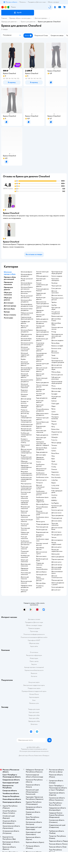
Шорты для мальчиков (24, 560)
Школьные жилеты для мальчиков (27, 344)
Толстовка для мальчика (25, 529)
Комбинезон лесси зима (42, 518)
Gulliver (54, 401)
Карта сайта (34, 646)
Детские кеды (56, 391)
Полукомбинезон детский (42, 507)
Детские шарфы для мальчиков (56, 568)
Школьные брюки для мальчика (27, 288)
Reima (53, 409)
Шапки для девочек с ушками (57, 583)
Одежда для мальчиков (24, 569)
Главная (4, 18)
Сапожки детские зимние (57, 328)
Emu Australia (55, 477)
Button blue (55, 429)
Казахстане (37, 755)
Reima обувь (55, 343)
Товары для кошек (34, 709)
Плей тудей (55, 403)
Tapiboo (54, 302)
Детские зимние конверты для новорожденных (26, 451)
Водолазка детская (42, 532)
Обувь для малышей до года (26, 462)
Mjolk (53, 461)
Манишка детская (57, 580)
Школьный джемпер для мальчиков (25, 385)
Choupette (54, 414)
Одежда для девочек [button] (8, 288)
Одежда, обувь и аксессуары (20, 18)
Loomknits (54, 435)
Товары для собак (34, 715)
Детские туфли (41, 455)
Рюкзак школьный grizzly (27, 279)
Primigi (53, 332)
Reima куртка (40, 521)
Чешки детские (56, 286)
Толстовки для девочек (40, 279)
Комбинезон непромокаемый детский (41, 493)
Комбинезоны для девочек (42, 339)
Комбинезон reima (42, 477)
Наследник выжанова (55, 417)
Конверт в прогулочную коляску (25, 440)
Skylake (23, 359)
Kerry (53, 426)
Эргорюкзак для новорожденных (26, 429)
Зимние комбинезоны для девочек (42, 284)
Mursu (53, 386)
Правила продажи (34, 628)
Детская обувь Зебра (56, 324)
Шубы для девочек (42, 319)
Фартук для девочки (24, 326)
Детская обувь (41, 583)
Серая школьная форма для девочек (27, 318)
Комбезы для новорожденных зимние (26, 434)
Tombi (53, 355)
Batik (53, 459)
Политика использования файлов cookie (34, 637)
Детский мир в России (26, 755)
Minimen (54, 464)
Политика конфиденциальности (34, 634)
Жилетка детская (41, 529)
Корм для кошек (34, 712)
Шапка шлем (55, 554)
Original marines (56, 432)
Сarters (53, 451)
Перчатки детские (57, 559)
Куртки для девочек (39, 405)
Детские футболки (42, 504)
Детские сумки (56, 562)
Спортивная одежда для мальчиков (25, 502)
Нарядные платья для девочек (26, 586)
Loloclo (53, 448)
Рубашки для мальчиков (25, 533)
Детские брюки (41, 572)
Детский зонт (55, 590)
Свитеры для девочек (40, 326)
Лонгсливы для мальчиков (26, 573)
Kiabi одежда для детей (56, 491)
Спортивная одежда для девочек (40, 344)
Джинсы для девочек (40, 374)
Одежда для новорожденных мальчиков (26, 467)
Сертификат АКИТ (34, 640)
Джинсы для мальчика (25, 578)
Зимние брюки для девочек (42, 423)
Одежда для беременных (40, 458)
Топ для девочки (56, 535)
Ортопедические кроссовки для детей (57, 336)
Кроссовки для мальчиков (41, 431)
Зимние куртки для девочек (42, 364)
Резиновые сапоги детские (57, 299)
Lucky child (55, 485)
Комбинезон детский (40, 465)
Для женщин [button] (8, 303)
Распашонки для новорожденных (26, 421)
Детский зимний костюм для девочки (41, 369)
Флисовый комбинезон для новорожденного (26, 473)
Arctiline (54, 495)
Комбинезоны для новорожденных (27, 425)
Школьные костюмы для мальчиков (25, 349)
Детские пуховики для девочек (42, 335)
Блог (34, 700)
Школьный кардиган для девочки (25, 354)
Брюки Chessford (11, 213)
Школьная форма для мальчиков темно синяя (26, 369)
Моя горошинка (26, 484)
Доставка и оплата (34, 619)
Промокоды (34, 631)
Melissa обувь (55, 372)
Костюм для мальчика (25, 525)
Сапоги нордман (56, 276)
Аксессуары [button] (8, 318)
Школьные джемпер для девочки (25, 363)
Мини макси (55, 475)
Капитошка (55, 488)
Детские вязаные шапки (57, 572)
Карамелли (55, 472)
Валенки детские (57, 316)
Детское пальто (41, 556)
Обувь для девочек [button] (8, 299)
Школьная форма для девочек (26, 275)
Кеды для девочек (42, 452)
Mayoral (54, 424)
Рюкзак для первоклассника (56, 550)
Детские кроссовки (55, 292)
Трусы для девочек (57, 515)
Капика (53, 421)
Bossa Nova (55, 453)
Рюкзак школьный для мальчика (27, 296)
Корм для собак (34, 718)
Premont (54, 469)
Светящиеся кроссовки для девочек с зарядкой (42, 443)
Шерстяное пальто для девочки (42, 414)
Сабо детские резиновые (55, 378)
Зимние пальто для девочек (42, 272)
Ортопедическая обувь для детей (56, 272)
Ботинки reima (56, 348)
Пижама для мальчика (25, 552)
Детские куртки (41, 480)
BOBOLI (54, 500)
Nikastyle (54, 437)
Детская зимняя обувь (56, 368)
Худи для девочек (42, 398)
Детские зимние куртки (41, 553)
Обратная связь (34, 643)
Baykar (53, 483)
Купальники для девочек (56, 506)
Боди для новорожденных (26, 417)
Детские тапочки (57, 295)
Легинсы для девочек (40, 315)
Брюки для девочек (28, 22)
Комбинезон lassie (42, 497)
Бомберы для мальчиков (25, 556)
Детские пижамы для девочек (41, 322)
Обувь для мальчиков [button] (8, 293)
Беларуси (46, 755)
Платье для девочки (24, 590)
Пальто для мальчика (24, 548)
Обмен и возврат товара (34, 625)
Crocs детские (56, 288)
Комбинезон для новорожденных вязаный (26, 479)
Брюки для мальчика (24, 512)
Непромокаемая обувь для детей (56, 382)
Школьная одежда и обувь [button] (9, 273)
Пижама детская (56, 518)
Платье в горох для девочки (42, 418)
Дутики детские (56, 365)
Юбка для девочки (42, 276)
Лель (53, 456)
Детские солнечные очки (56, 576)
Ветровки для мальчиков (25, 507)
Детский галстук (56, 565)
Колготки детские (57, 510)
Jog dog (53, 305)
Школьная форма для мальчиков (26, 284)
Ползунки (39, 483)
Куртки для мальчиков (24, 497)
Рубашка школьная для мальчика (27, 314)
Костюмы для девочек (40, 394)
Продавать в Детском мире (34, 622)
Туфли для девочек (42, 435)
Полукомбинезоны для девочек (42, 410)
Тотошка (54, 445)
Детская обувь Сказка (56, 319)
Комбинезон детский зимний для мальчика (26, 542)
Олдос (53, 406)
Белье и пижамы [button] (10, 315)
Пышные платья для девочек (42, 307)
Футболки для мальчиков (25, 516)
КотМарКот (55, 503)
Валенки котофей (57, 346)
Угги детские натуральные (55, 312)
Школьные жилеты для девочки (27, 380)
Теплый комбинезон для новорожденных (26, 457)
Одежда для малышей (24, 406)
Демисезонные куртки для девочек (42, 331)
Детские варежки (57, 540)
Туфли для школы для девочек (26, 335)
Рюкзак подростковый (56, 543)
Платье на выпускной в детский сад (25, 411)
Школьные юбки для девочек (26, 301)
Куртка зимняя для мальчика (27, 520)
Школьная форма (26, 272)
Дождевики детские (40, 535)
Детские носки (56, 513)
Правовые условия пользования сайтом (34, 749)
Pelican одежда (56, 443)
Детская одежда (41, 18)
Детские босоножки (55, 352)
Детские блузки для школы (26, 292)
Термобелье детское (40, 548)
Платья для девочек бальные (42, 290)
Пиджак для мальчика (40, 564)
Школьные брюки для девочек (27, 331)
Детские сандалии (57, 340)
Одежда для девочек (9, 22)
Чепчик (53, 537)
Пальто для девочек (39, 350)
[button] (17, 12)
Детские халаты (56, 521)
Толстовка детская (42, 527)
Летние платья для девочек (42, 386)
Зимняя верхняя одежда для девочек (41, 355)
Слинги (38, 462)
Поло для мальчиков (24, 537)
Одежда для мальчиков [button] (8, 283)
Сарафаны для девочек (25, 322)
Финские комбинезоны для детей (42, 512)
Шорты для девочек (39, 360)
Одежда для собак (34, 721)
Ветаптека (34, 724)
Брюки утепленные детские (40, 578)
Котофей (54, 394)
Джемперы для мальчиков (25, 565)
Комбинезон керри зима (42, 540)
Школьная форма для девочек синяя (27, 305)
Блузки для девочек (39, 401)
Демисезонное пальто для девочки (42, 302)
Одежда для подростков (40, 501)
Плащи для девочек (42, 524)
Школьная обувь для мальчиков (26, 339)
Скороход (54, 358)
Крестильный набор (25, 446)
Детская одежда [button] (10, 306)
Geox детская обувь (55, 308)
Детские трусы (56, 532)
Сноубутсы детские (40, 586)
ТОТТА (53, 498)
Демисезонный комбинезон (41, 469)
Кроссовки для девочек (41, 438)
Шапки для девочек (57, 557)
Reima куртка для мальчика (26, 582)
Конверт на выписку (24, 402)
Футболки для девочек (40, 298)
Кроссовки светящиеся (55, 279)
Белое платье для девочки (41, 379)
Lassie (53, 412)
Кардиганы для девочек (41, 294)
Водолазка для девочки (40, 427)
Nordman (54, 283)
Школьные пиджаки (24, 395)
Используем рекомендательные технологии (34, 751)
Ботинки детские (57, 375)
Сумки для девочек (57, 587)
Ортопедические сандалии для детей (57, 361)
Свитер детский (41, 574)
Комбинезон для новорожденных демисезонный (26, 488)
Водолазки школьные (24, 391)
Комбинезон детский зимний (41, 474)
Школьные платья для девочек (26, 309)
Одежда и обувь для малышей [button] (10, 278)
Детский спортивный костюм (40, 487)
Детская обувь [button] (9, 309)
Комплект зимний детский (42, 544)
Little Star (54, 480)
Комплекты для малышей (26, 493)
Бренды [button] (7, 312)
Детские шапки (56, 547)
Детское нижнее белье (56, 528)
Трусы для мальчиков (54, 524)
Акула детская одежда (56, 397)
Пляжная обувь (56, 389)
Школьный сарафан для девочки (25, 375)
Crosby (53, 467)
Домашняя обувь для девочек (41, 448)
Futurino (54, 440)
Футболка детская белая (42, 560)
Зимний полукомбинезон (42, 568)
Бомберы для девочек (40, 390)
